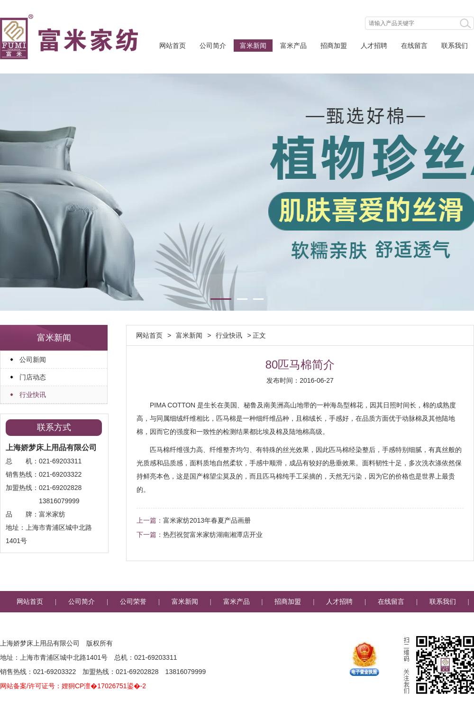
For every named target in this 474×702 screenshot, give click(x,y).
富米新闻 (253, 45)
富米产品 (293, 45)
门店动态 (32, 377)
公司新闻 (32, 359)
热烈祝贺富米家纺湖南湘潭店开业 (213, 534)
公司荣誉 (133, 601)
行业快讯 (32, 394)
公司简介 (213, 45)
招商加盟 (333, 45)
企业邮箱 (237, 623)
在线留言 (414, 45)
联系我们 (454, 45)
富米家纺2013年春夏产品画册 (207, 520)
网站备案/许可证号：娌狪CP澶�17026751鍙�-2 (73, 686)
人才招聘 (374, 45)
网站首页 (172, 45)
